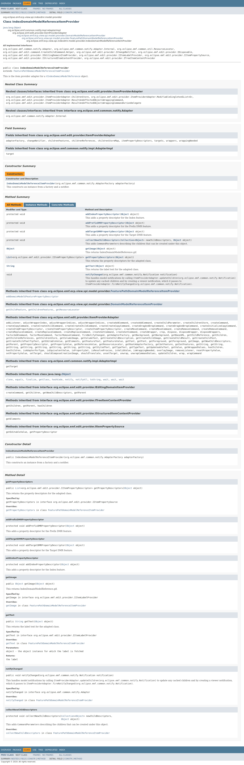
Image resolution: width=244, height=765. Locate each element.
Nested (15, 12)
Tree (40, 3)
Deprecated (51, 3)
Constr (31, 12)
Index (62, 3)
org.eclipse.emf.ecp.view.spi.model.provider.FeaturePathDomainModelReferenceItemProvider (72, 38)
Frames (37, 9)
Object (125, 214)
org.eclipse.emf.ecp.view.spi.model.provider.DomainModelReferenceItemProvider (61, 35)
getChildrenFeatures (40, 309)
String (10, 266)
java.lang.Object (12, 27)
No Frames (47, 9)
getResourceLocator (68, 309)
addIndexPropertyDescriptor (102, 214)
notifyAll (81, 379)
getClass (44, 379)
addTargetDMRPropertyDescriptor (105, 231)
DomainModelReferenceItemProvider (136, 304)
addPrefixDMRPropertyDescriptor (105, 223)
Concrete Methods (63, 205)
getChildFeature (16, 309)
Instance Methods (36, 205)
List (9, 257)
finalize (31, 379)
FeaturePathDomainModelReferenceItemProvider (42, 71)
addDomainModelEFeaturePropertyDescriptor (32, 296)
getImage (90, 248)
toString (95, 379)
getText (90, 266)
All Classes (65, 9)
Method (41, 12)
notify (69, 379)
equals (19, 379)
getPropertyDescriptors (99, 257)
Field (23, 12)
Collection (127, 240)
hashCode (57, 379)
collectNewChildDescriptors (102, 240)
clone (9, 379)
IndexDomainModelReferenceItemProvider (31, 183)
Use (34, 3)
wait (105, 379)
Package (17, 3)
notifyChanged (94, 274)
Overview (6, 3)
